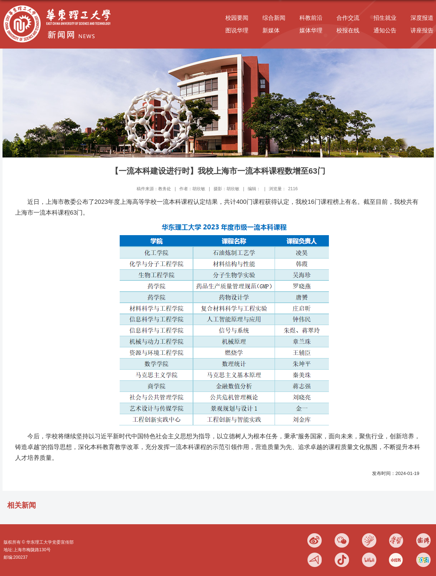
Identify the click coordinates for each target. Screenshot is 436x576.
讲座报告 (421, 30)
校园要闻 (236, 18)
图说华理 (236, 30)
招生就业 (384, 18)
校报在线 (347, 30)
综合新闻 (273, 18)
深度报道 (421, 18)
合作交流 (347, 18)
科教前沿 (310, 18)
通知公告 (384, 30)
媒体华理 (310, 30)
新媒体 (271, 30)
